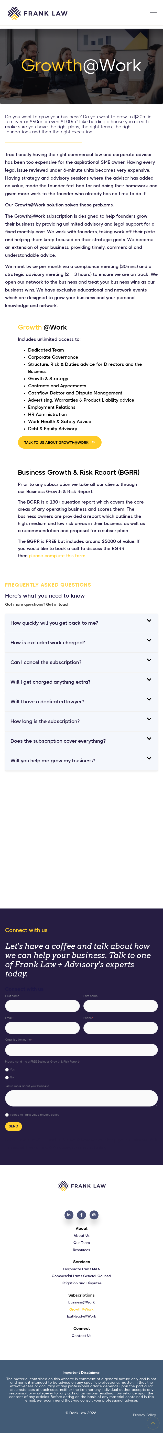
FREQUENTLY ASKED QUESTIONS (48, 585)
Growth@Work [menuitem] (81, 1309)
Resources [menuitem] (81, 1250)
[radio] (81, 1069)
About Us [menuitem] (82, 1236)
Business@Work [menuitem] (81, 1302)
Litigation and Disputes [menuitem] (82, 1283)
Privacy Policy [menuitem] (144, 1415)
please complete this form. (57, 556)
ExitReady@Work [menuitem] (81, 1316)
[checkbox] (81, 1073)
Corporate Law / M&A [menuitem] (81, 1269)
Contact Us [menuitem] (81, 1336)
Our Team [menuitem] (81, 1243)
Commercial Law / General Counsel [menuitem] (81, 1276)
